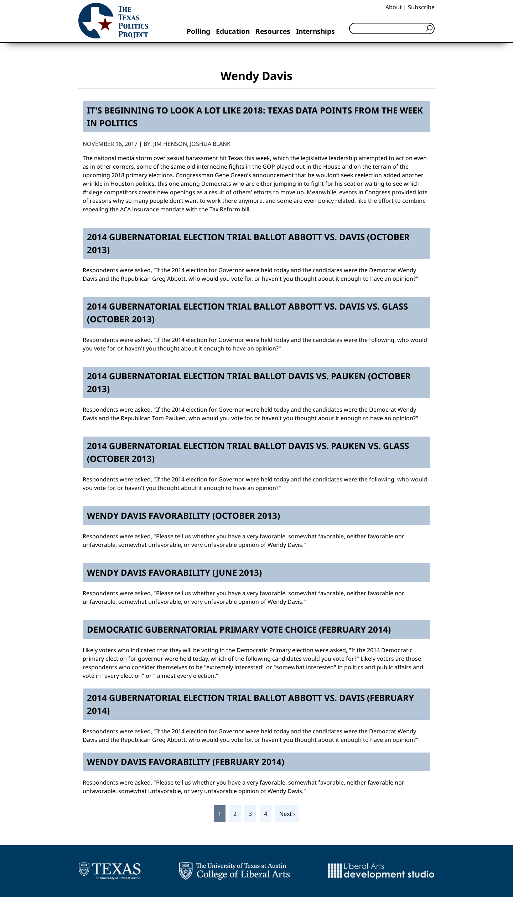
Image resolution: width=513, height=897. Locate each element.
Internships (315, 31)
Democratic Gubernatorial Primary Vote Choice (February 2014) (239, 629)
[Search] (392, 28)
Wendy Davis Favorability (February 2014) (185, 761)
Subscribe (421, 7)
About (393, 7)
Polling (198, 31)
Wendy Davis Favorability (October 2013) (183, 515)
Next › (287, 814)
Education (233, 31)
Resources (272, 31)
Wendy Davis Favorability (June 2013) (174, 572)
